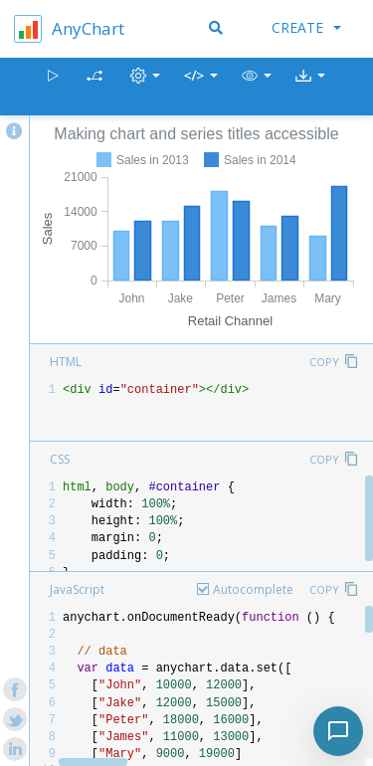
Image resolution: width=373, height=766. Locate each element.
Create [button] (306, 27)
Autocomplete (253, 589)
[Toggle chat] (338, 731)
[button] (256, 87)
